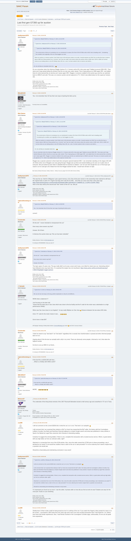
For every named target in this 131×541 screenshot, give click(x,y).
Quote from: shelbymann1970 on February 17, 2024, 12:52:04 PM (50, 117)
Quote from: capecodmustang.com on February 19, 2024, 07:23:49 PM (51, 378)
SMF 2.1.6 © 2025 (19, 539)
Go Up (18, 523)
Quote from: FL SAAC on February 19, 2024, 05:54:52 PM (48, 289)
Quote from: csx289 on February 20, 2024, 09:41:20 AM (47, 460)
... (35, 30)
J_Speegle (21, 286)
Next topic (111, 26)
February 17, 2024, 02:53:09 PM (39, 200)
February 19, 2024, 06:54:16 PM (39, 286)
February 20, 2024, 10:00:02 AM (39, 456)
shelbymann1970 (23, 35)
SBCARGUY (21, 375)
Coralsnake (50, 19)
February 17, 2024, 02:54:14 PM (39, 219)
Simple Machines (26, 539)
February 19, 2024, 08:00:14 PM (40, 398)
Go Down (19, 30)
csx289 (20, 423)
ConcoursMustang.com (59, 325)
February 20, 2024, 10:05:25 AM (39, 507)
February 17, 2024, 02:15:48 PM (39, 113)
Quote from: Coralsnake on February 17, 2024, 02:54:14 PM (48, 251)
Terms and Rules (107, 539)
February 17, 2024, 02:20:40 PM (40, 175)
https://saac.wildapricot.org (76, 12)
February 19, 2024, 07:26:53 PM (39, 374)
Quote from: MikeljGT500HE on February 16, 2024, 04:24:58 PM (51, 48)
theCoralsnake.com (49, 240)
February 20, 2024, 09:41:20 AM (40, 422)
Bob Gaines (21, 113)
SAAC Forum (22, 6)
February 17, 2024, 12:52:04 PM (39, 35)
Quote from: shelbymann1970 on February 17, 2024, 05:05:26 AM (51, 43)
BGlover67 (21, 399)
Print (112, 30)
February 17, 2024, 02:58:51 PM (39, 247)
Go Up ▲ (114, 539)
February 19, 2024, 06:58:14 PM (39, 330)
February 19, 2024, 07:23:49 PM (39, 356)
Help (103, 539)
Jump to (93, 529)
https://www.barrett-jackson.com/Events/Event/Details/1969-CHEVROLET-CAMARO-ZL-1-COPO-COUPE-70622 (66, 182)
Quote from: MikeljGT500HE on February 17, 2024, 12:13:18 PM (49, 39)
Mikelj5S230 (21, 93)
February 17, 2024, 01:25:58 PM (39, 93)
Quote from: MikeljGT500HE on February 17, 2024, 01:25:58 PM (49, 204)
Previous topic (103, 26)
